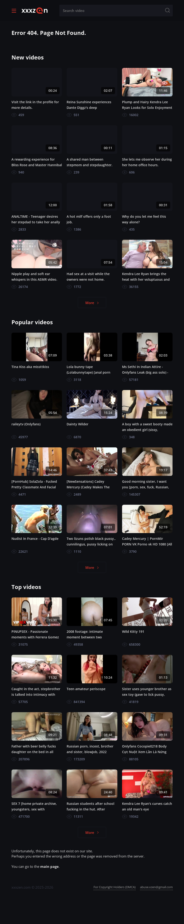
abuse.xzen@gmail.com (156, 887)
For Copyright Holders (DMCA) (115, 887)
